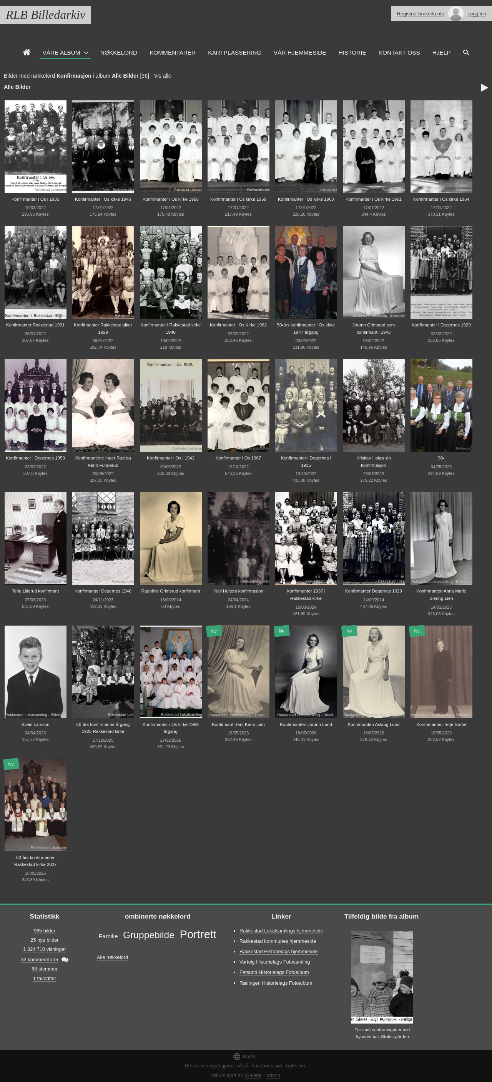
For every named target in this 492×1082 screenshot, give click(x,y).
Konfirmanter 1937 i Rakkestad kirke (306, 595)
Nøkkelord (118, 52)
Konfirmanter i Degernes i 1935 (306, 462)
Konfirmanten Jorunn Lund (306, 724)
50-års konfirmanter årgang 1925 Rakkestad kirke (103, 728)
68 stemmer (45, 969)
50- (441, 458)
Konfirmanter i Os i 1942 (170, 458)
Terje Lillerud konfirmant (35, 591)
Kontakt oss (399, 52)
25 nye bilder (44, 940)
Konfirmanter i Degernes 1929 (441, 325)
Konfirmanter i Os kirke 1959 (238, 199)
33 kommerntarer (39, 959)
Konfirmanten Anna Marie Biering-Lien (441, 595)
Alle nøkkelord (112, 957)
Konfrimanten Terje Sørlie (441, 724)
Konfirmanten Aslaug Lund (373, 724)
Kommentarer (173, 52)
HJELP (441, 52)
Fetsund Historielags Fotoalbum (274, 972)
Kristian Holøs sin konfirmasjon (373, 462)
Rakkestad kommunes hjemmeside (277, 941)
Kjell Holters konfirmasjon (238, 591)
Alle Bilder (125, 76)
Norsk (244, 1056)
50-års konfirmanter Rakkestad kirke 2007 (35, 861)
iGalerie (253, 1075)
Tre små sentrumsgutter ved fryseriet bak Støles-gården (382, 1033)
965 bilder (44, 931)
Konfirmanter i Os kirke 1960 (306, 199)
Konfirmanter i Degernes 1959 (35, 458)
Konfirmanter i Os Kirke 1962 (238, 325)
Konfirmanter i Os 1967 (238, 458)
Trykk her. (296, 1066)
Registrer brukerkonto (420, 14)
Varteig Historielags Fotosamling (274, 962)
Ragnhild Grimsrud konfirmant (170, 591)
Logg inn (476, 14)
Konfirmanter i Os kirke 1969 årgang (171, 728)
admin (273, 1075)
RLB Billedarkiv (45, 15)
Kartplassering (234, 52)
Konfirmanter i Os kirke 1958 (171, 199)
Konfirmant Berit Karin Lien (238, 724)
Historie (352, 52)
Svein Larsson (36, 724)
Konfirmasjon (74, 76)
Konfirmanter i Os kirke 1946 (103, 199)
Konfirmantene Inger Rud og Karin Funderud (103, 462)
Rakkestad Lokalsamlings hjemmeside (281, 931)
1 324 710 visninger (44, 949)
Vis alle (162, 76)
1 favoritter (44, 978)
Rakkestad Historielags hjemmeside (278, 951)
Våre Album (61, 52)
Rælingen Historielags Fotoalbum (275, 983)
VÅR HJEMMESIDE (300, 52)
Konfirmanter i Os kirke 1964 (441, 199)
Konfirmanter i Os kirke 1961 (374, 199)
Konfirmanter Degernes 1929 (373, 591)
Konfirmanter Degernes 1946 (103, 591)
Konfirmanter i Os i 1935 (35, 199)
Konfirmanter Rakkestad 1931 (35, 325)
